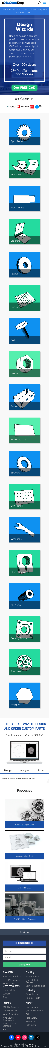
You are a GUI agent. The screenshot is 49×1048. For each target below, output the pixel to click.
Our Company (32, 1007)
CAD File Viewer (10, 1011)
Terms (31, 1044)
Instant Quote (32, 976)
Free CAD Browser (11, 980)
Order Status (32, 994)
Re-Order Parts (33, 998)
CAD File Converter (11, 1007)
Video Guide (8, 984)
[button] (11, 1037)
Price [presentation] (41, 770)
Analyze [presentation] (24, 770)
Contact (6, 994)
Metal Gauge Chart (12, 1014)
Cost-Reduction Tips (35, 986)
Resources (31, 1021)
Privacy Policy (19, 1044)
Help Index (31, 1025)
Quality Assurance (34, 1011)
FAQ (28, 1014)
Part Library (31, 1018)
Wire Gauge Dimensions (8, 1019)
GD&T (5, 1029)
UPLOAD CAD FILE (24, 943)
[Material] (24, 951)
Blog (5, 997)
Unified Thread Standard (9, 1025)
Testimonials (9, 990)
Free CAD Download (12, 976)
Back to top (24, 932)
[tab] (8, 771)
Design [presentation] (8, 770)
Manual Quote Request (32, 981)
